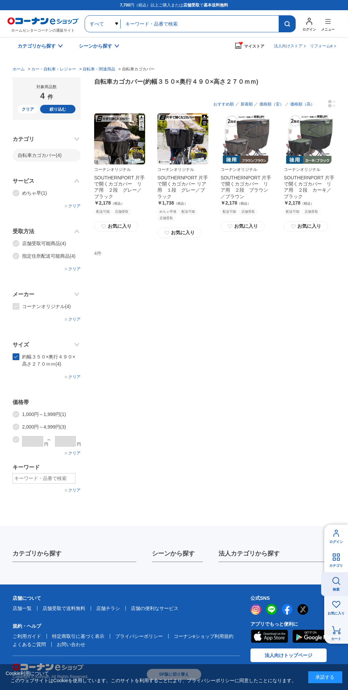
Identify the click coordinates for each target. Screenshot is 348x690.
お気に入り (116, 226)
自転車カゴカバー (40, 155)
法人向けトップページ (288, 655)
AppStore (269, 636)
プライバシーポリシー (139, 636)
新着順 (247, 104)
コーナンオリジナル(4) (46, 306)
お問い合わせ (71, 644)
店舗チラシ (108, 608)
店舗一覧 (22, 608)
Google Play (314, 636)
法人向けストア (288, 46)
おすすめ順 (223, 104)
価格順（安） (271, 104)
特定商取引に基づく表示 (78, 636)
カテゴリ (336, 565)
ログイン (336, 542)
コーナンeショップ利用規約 (203, 636)
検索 (336, 589)
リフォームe (321, 46)
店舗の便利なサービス (154, 608)
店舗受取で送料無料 (63, 608)
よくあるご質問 (29, 644)
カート (336, 639)
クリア (28, 109)
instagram (255, 609)
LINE (271, 609)
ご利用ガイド (27, 636)
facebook (287, 609)
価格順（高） (302, 104)
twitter (302, 609)
